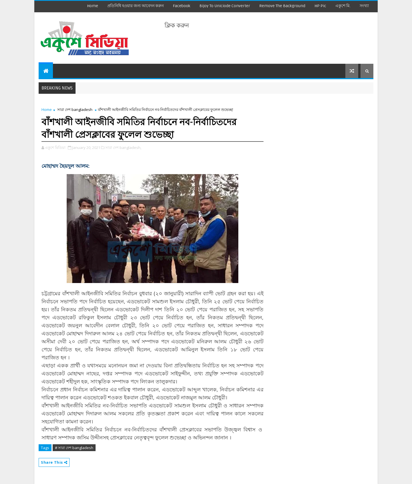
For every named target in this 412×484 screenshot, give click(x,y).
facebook (181, 5)
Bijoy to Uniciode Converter (224, 5)
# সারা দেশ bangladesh (74, 447)
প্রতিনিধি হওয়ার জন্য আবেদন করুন (135, 5)
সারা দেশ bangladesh (74, 109)
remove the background (282, 5)
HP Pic (320, 5)
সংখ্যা (364, 5)
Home (92, 5)
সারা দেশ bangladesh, (123, 147)
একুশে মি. (342, 5)
